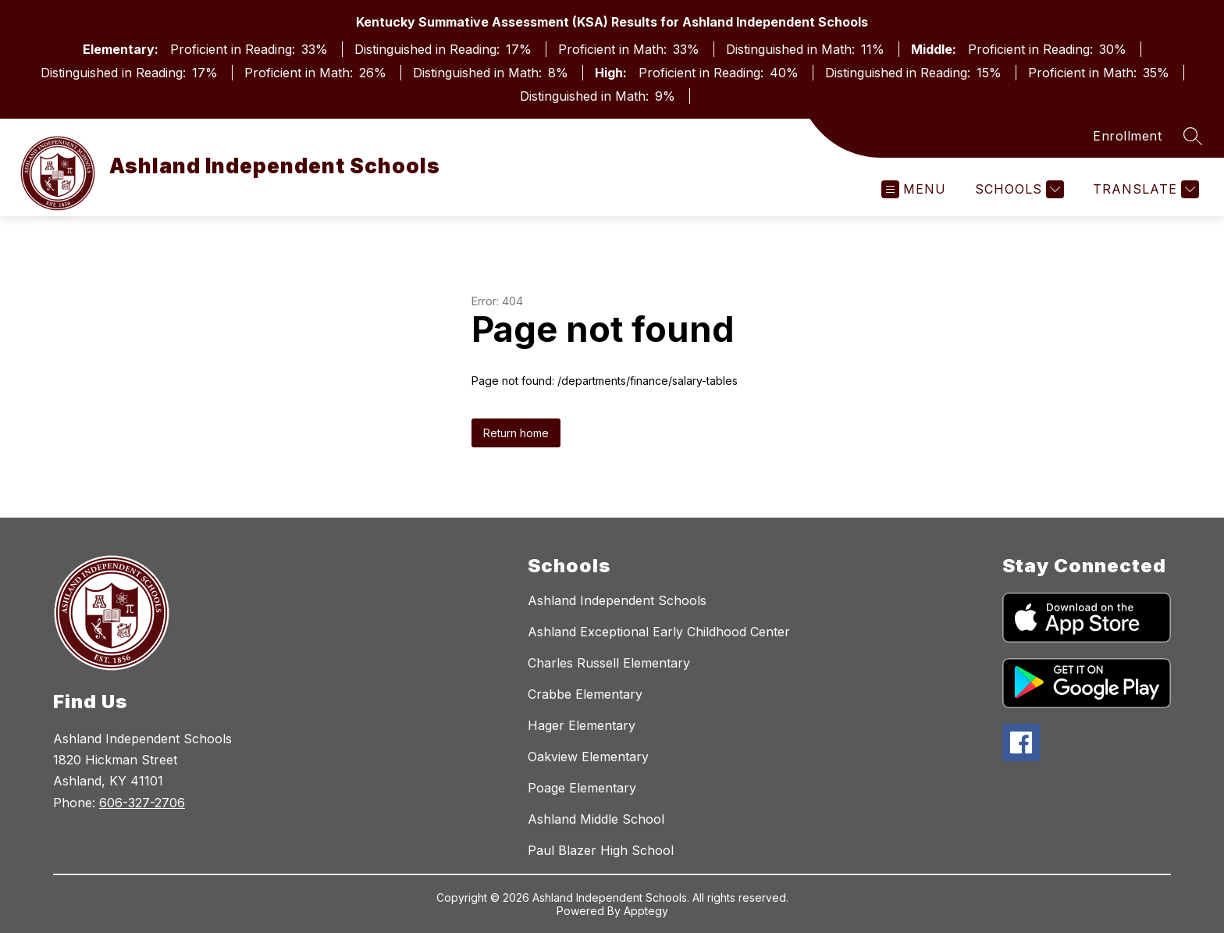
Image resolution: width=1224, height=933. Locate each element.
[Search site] (1192, 135)
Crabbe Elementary (585, 694)
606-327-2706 (142, 802)
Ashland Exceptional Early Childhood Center (659, 631)
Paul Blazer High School (601, 850)
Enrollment (1127, 136)
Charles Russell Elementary (609, 663)
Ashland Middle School (596, 819)
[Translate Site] (1144, 189)
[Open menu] (913, 189)
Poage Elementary (582, 788)
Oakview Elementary (588, 756)
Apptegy (646, 910)
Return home (516, 433)
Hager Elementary (581, 725)
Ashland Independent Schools (617, 600)
